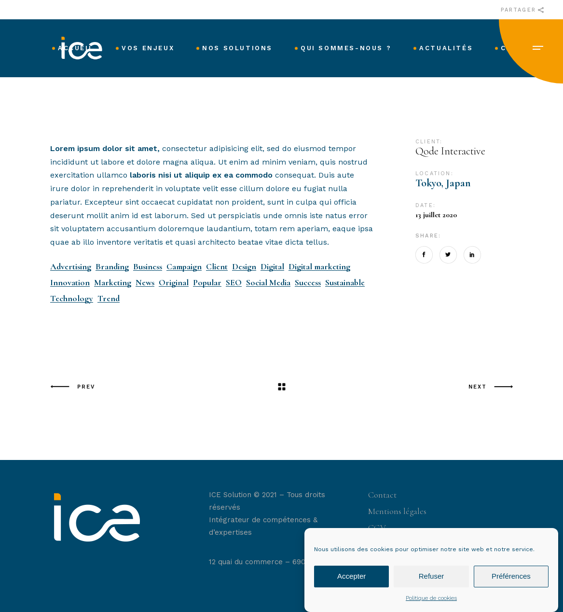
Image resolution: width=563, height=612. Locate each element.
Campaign (184, 267)
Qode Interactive (450, 151)
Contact (382, 494)
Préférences (511, 584)
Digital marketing (319, 267)
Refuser (431, 584)
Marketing (112, 282)
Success (308, 282)
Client (217, 267)
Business (147, 267)
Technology (71, 298)
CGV (377, 527)
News (145, 282)
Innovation (70, 282)
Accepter (351, 584)
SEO (234, 282)
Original (174, 282)
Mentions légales (397, 511)
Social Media (268, 282)
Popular (207, 282)
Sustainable (345, 282)
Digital (272, 267)
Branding (112, 267)
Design (244, 267)
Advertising (70, 267)
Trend (108, 298)
